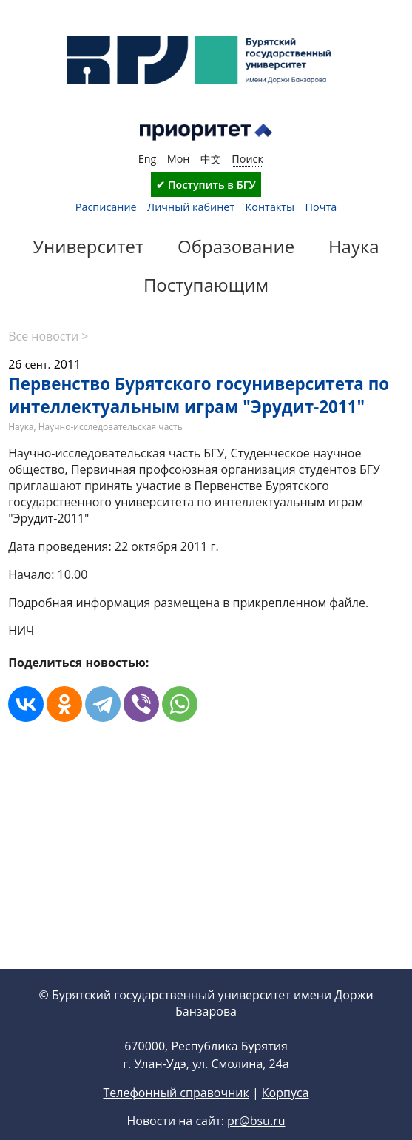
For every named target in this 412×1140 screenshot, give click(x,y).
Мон (178, 159)
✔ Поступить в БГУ (205, 185)
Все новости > (48, 336)
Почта (321, 207)
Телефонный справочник (176, 1116)
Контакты (270, 207)
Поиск (247, 159)
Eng (147, 159)
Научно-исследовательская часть (110, 426)
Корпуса (285, 1116)
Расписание (106, 207)
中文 (210, 159)
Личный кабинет (190, 207)
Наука (20, 426)
